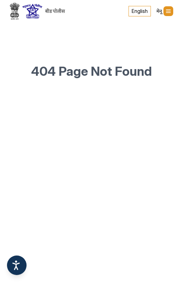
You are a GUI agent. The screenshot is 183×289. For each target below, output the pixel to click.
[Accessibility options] (17, 265)
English (140, 11)
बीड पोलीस (55, 11)
